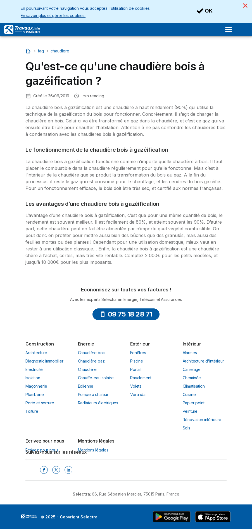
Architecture (36, 352)
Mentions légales (93, 450)
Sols (186, 428)
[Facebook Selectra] (44, 470)
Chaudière (87, 369)
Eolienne (86, 386)
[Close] (245, 5)
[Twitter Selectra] (56, 470)
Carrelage (192, 369)
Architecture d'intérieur (203, 361)
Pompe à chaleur (93, 394)
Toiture (31, 411)
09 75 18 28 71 (126, 314)
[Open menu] (228, 29)
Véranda (138, 394)
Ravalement (140, 377)
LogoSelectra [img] (29, 516)
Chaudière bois (92, 352)
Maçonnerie (36, 386)
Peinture (190, 411)
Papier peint (194, 402)
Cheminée (192, 377)
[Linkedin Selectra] (68, 470)
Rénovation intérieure (202, 419)
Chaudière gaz (91, 361)
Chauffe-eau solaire (96, 377)
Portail (135, 369)
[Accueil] (28, 51)
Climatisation (194, 386)
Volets (135, 386)
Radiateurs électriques (98, 402)
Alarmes (190, 352)
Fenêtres (138, 352)
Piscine (136, 361)
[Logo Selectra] (22, 29)
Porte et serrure (39, 402)
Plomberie (34, 394)
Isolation (32, 377)
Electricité (34, 369)
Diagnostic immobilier (44, 361)
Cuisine (189, 394)
